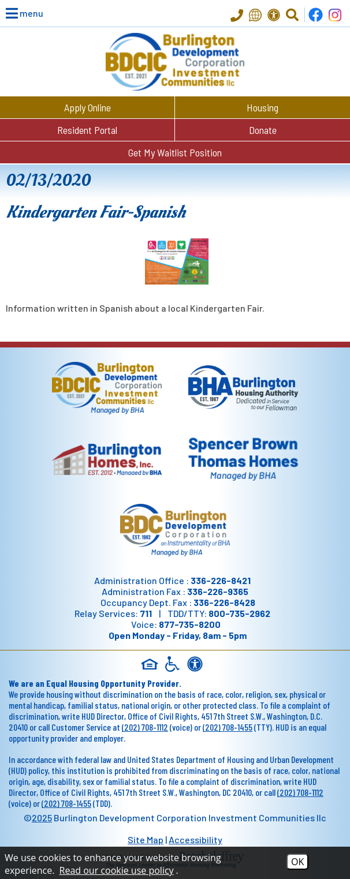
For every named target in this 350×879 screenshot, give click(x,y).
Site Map (145, 839)
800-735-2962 (239, 613)
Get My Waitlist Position (175, 152)
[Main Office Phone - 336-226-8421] (236, 16)
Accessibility (195, 839)
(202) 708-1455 (227, 726)
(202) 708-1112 (145, 726)
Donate (263, 130)
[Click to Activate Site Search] (292, 15)
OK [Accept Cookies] (297, 861)
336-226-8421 (221, 580)
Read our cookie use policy (116, 870)
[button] (17, 13)
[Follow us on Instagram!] (335, 14)
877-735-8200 (190, 624)
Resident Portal (87, 130)
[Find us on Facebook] (315, 15)
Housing (262, 107)
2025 (42, 817)
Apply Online (87, 107)
